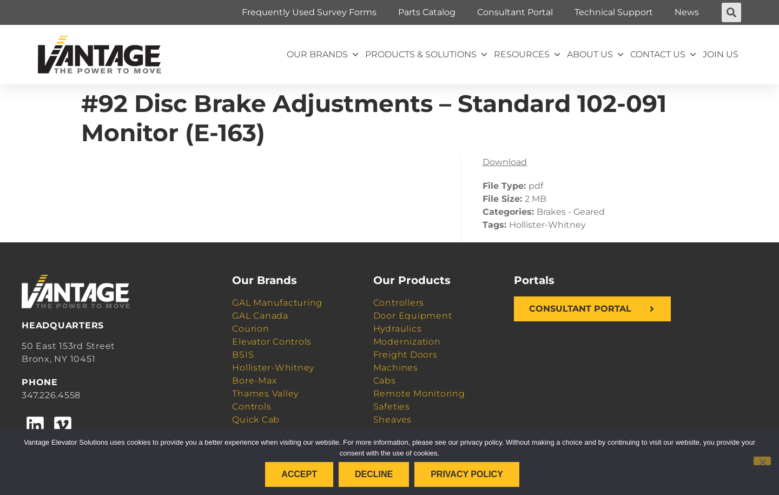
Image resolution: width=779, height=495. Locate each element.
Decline (374, 474)
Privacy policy (467, 474)
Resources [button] (528, 54)
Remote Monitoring (419, 393)
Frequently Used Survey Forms (309, 12)
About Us (596, 54)
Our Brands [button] (323, 54)
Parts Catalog (426, 12)
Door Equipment (412, 316)
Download (505, 162)
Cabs (384, 380)
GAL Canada (260, 316)
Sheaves (392, 419)
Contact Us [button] (663, 54)
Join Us (720, 54)
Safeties (391, 406)
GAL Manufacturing (277, 303)
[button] (731, 12)
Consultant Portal (515, 12)
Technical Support (614, 12)
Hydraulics (397, 329)
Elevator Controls (272, 341)
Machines (395, 367)
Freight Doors (405, 354)
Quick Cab (256, 419)
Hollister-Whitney (273, 367)
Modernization (407, 341)
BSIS (243, 354)
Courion (250, 329)
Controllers (398, 303)
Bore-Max (254, 380)
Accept (299, 474)
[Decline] (762, 461)
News (687, 12)
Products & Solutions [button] (426, 54)
